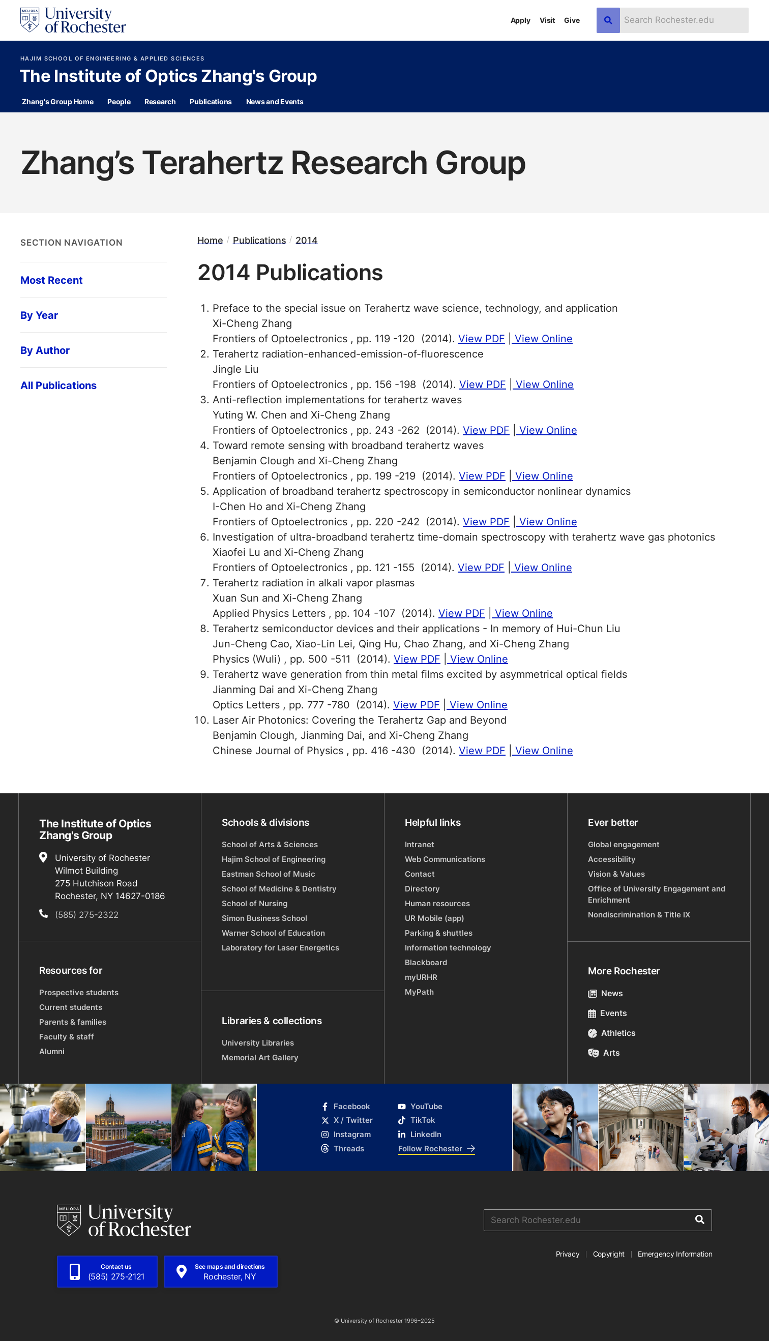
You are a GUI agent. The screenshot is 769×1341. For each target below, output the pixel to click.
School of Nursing (254, 903)
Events (607, 1013)
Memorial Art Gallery (260, 1057)
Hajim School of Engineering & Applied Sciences (112, 58)
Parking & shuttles (438, 933)
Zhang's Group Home (57, 101)
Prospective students (79, 992)
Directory (422, 888)
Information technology (448, 947)
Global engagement (624, 844)
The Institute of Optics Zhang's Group (168, 77)
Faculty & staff (66, 1036)
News (605, 993)
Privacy (568, 1254)
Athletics (612, 1032)
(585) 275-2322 (87, 914)
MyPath (419, 992)
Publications (211, 101)
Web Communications (445, 859)
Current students (70, 1007)
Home (210, 239)
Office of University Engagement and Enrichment (656, 894)
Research (160, 101)
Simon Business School (264, 918)
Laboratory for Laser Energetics (280, 947)
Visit (547, 20)
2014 (306, 239)
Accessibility (612, 859)
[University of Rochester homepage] (73, 20)
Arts (604, 1052)
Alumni (52, 1051)
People (118, 101)
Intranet (419, 844)
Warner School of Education (273, 933)
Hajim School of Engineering (274, 859)
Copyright (609, 1254)
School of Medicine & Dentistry (279, 888)
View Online (542, 338)
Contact (420, 874)
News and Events (275, 101)
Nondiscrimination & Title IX (639, 914)
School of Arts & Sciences (270, 844)
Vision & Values (616, 874)
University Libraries (258, 1042)
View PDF (481, 338)
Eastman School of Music (268, 874)
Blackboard (426, 962)
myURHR (421, 977)
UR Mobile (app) (434, 918)
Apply (520, 20)
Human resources (437, 903)
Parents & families (72, 1022)
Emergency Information (675, 1254)
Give (571, 20)
